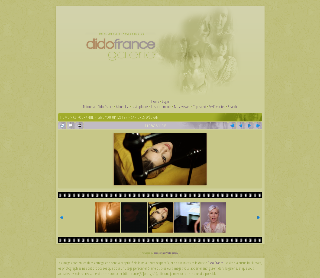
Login (165, 101)
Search (232, 106)
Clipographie (83, 117)
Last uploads (140, 106)
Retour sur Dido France (98, 106)
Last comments (161, 106)
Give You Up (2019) (112, 117)
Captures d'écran (144, 117)
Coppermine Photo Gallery (165, 253)
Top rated (199, 106)
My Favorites (217, 106)
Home (155, 101)
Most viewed (182, 106)
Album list (122, 106)
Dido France (215, 262)
